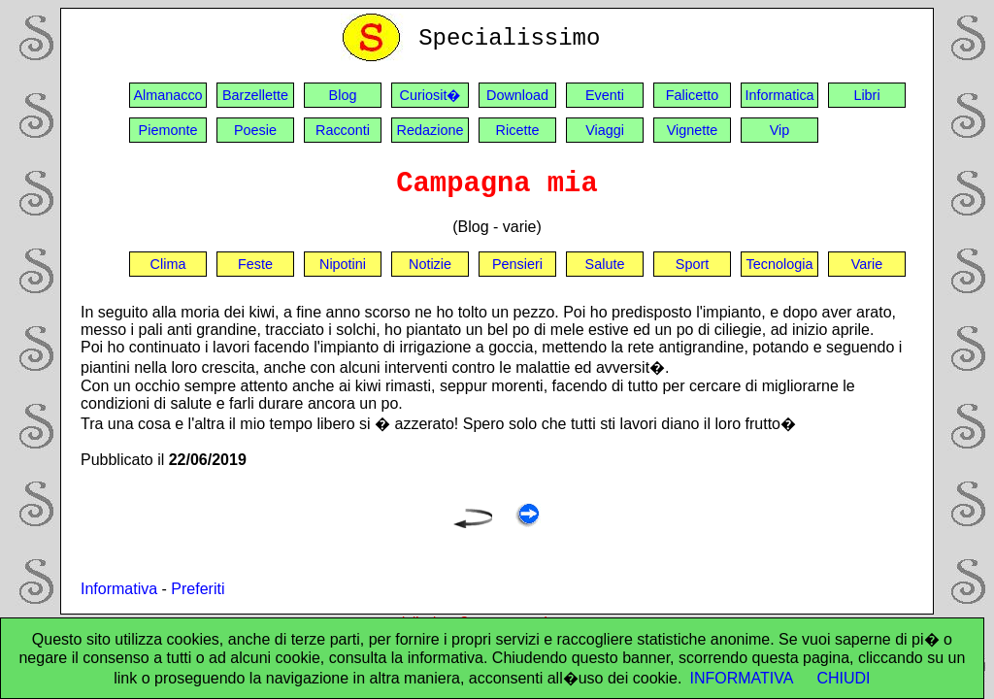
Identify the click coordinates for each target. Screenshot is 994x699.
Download (517, 95)
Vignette (692, 130)
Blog (343, 95)
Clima (168, 264)
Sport (692, 264)
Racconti (342, 130)
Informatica (779, 95)
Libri (866, 95)
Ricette (518, 130)
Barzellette (255, 95)
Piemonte (168, 130)
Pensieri (517, 264)
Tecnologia (779, 264)
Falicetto (692, 95)
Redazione (430, 130)
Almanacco (167, 95)
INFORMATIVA (741, 678)
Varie (867, 264)
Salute (605, 264)
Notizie (430, 264)
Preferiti (197, 589)
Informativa (119, 589)
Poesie (255, 130)
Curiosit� (430, 95)
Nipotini (342, 264)
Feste (255, 264)
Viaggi (604, 130)
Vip (780, 130)
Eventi (604, 95)
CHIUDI (843, 678)
